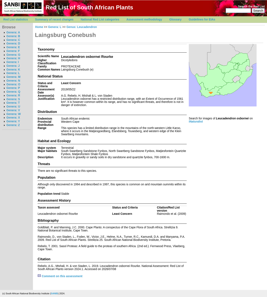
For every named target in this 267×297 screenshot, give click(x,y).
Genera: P (13, 88)
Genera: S (13, 99)
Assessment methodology (144, 19)
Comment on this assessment (60, 276)
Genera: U (13, 106)
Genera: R (13, 95)
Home (39, 27)
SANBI (54, 293)
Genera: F (13, 51)
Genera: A (13, 32)
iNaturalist (196, 121)
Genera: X (13, 117)
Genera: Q (13, 91)
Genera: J (13, 65)
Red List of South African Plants (89, 7)
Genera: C (13, 40)
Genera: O (13, 84)
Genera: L (13, 73)
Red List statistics (15, 19)
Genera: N (13, 80)
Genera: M (13, 76)
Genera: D (13, 43)
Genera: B (13, 36)
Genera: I (12, 62)
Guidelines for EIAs (202, 19)
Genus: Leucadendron (81, 27)
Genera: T (13, 102)
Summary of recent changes (54, 19)
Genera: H (13, 58)
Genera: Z (13, 125)
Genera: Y (13, 121)
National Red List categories (100, 19)
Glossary (175, 19)
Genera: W (13, 114)
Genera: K (13, 69)
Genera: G (13, 54)
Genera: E (13, 47)
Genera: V (13, 110)
